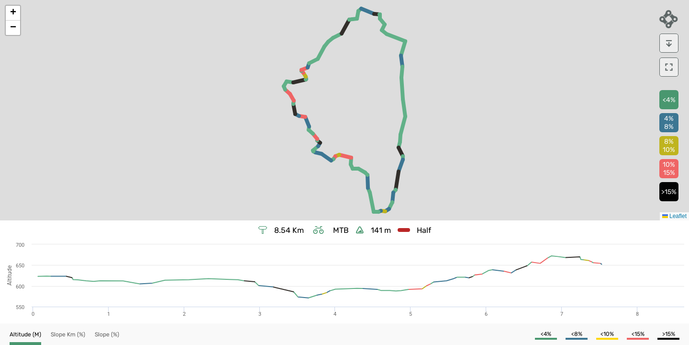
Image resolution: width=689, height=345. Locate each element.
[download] (668, 43)
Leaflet (674, 216)
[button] (13, 13)
